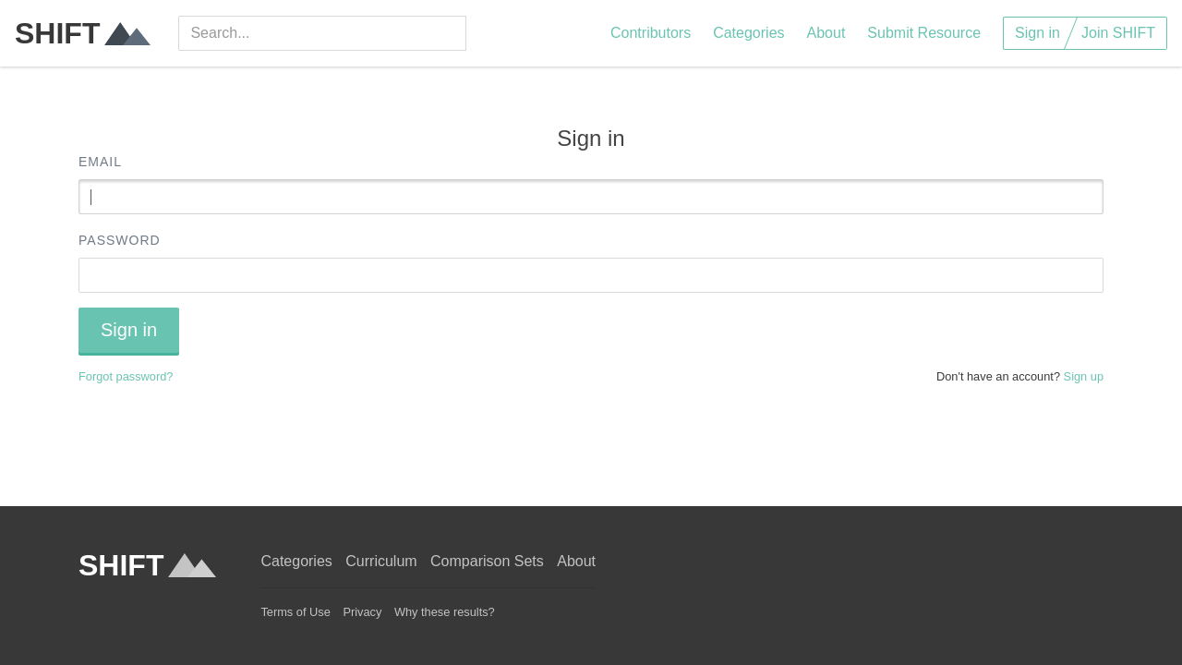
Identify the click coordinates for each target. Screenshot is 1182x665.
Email (100, 161)
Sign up (1084, 376)
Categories (748, 33)
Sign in (1037, 33)
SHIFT (83, 33)
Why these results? (444, 612)
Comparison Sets (487, 561)
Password (119, 240)
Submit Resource (924, 33)
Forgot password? (125, 376)
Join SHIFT (1118, 33)
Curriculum (380, 561)
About (826, 33)
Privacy (362, 612)
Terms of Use (295, 612)
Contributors (650, 33)
